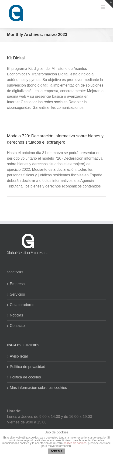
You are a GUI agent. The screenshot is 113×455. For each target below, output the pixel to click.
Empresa (17, 284)
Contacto (17, 326)
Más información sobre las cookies (38, 388)
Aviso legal (19, 356)
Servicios (17, 294)
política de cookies (74, 443)
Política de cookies (25, 377)
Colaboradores (22, 305)
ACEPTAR (56, 451)
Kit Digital (16, 58)
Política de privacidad (27, 367)
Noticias (16, 315)
